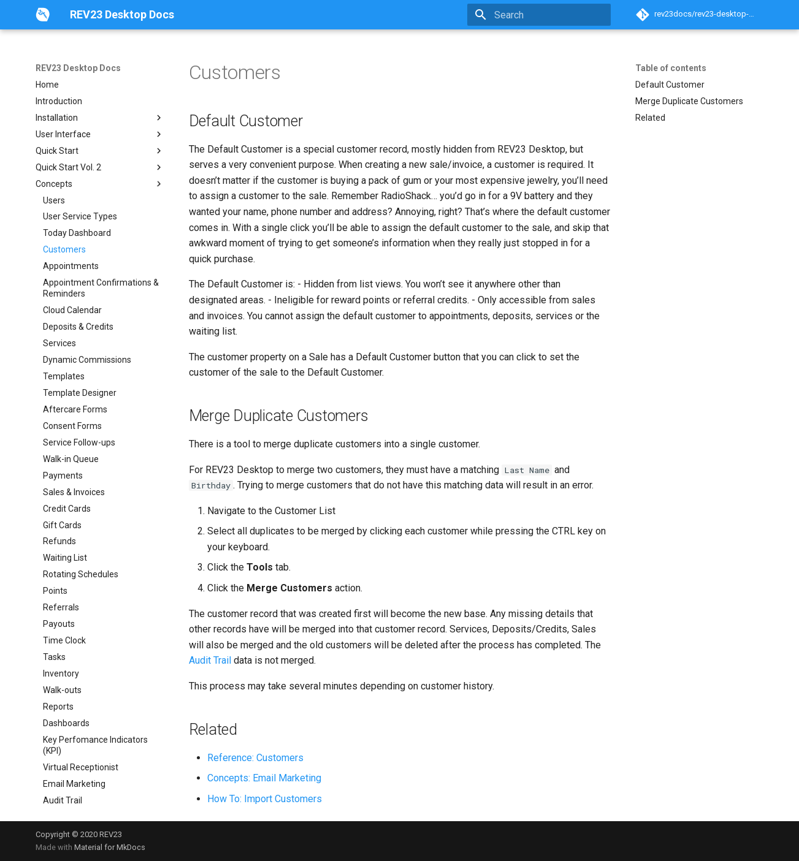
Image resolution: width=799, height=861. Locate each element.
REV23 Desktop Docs (78, 68)
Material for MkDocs (109, 847)
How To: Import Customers (264, 799)
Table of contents (670, 68)
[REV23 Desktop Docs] (43, 14)
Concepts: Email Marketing (264, 778)
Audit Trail (210, 660)
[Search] (539, 15)
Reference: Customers (255, 758)
